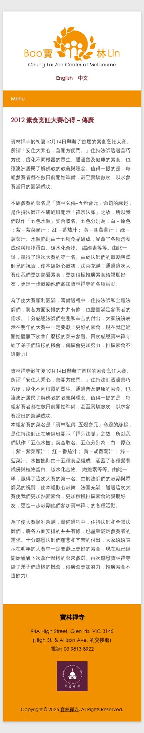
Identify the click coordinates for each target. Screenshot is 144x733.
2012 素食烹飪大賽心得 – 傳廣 (52, 120)
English (64, 78)
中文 (83, 78)
